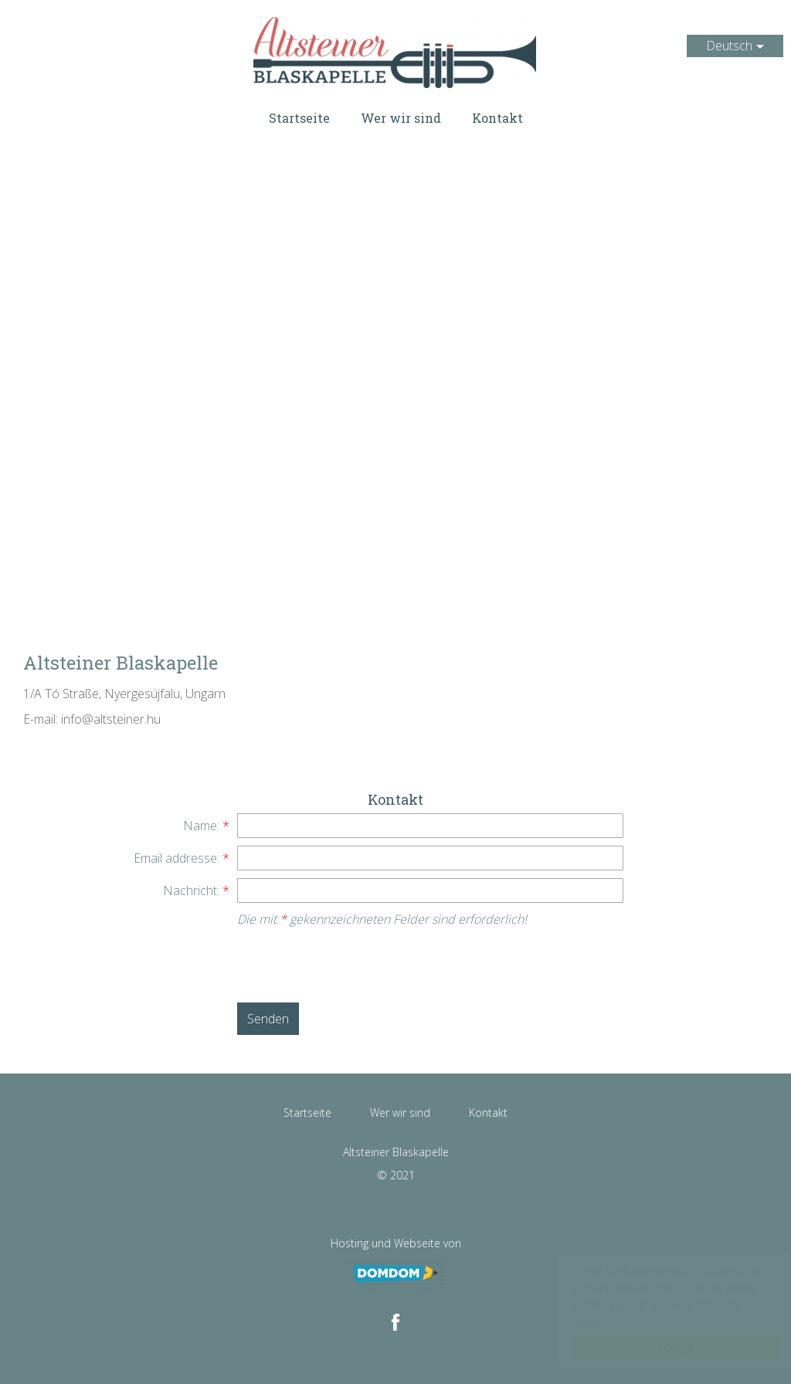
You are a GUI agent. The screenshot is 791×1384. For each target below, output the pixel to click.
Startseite (299, 118)
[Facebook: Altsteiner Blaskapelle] (395, 1322)
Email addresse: (181, 858)
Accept (660, 1347)
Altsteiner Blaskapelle (394, 52)
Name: (206, 825)
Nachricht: (196, 890)
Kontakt (497, 118)
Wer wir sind (401, 118)
